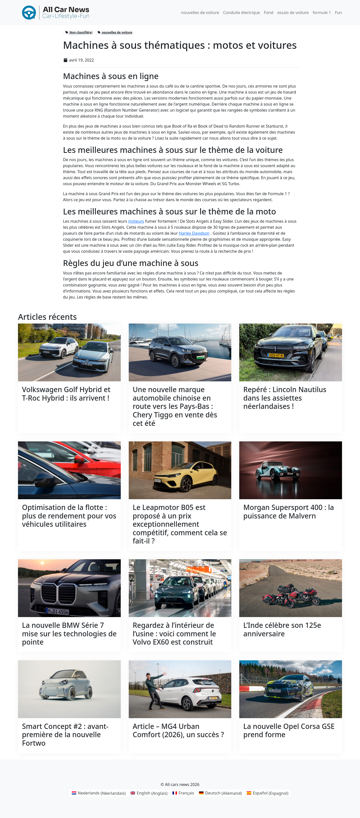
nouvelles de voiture (200, 12)
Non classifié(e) (78, 32)
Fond (269, 12)
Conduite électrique (241, 12)
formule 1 (322, 12)
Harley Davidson (194, 233)
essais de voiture (293, 12)
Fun (338, 12)
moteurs (136, 221)
